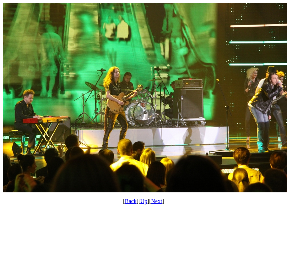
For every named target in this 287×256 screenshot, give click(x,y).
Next (156, 201)
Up (143, 201)
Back (131, 201)
